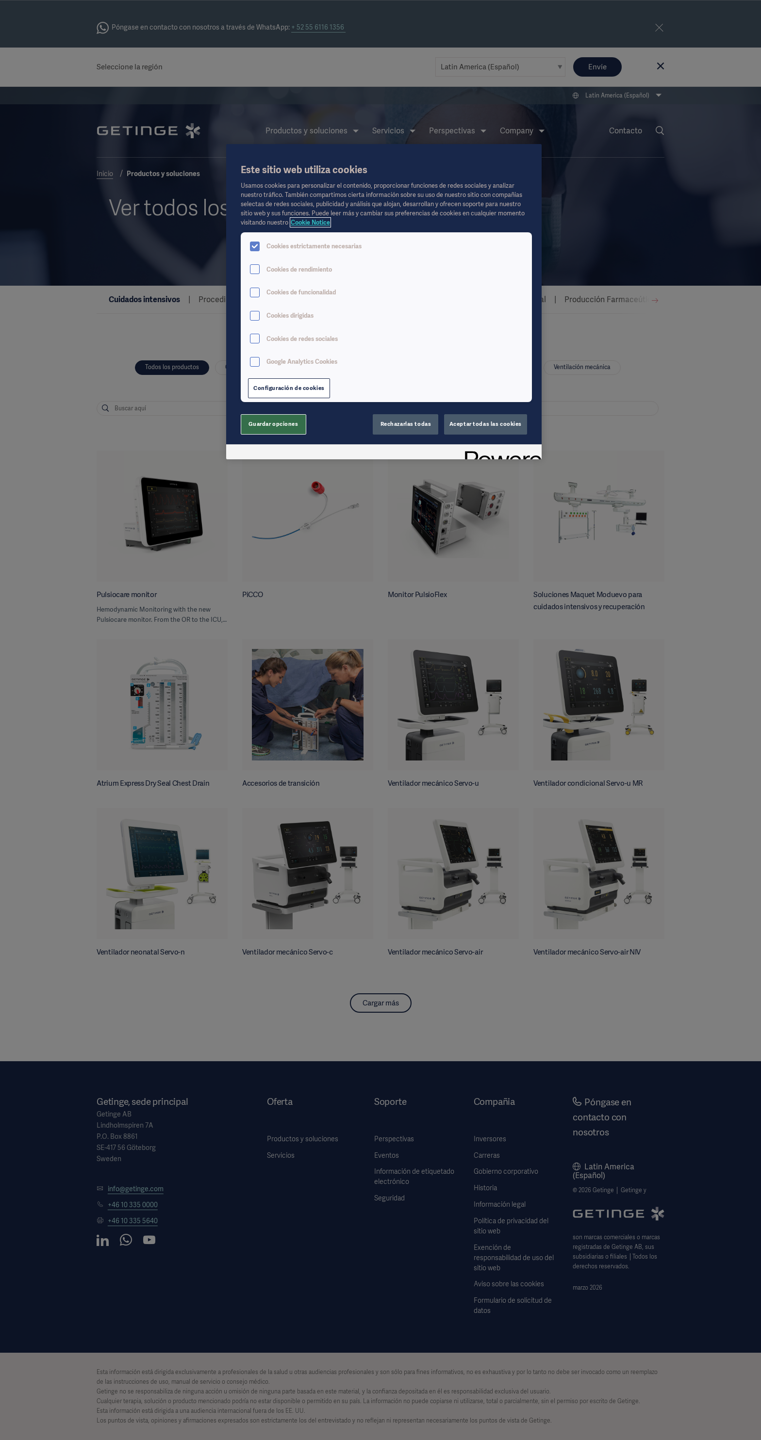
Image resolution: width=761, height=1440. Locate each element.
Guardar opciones (273, 424)
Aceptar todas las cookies (485, 424)
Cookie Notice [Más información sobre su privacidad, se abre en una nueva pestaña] (310, 222)
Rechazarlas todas (405, 424)
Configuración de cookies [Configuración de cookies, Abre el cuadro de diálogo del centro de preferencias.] (289, 388)
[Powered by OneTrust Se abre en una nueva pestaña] (500, 453)
